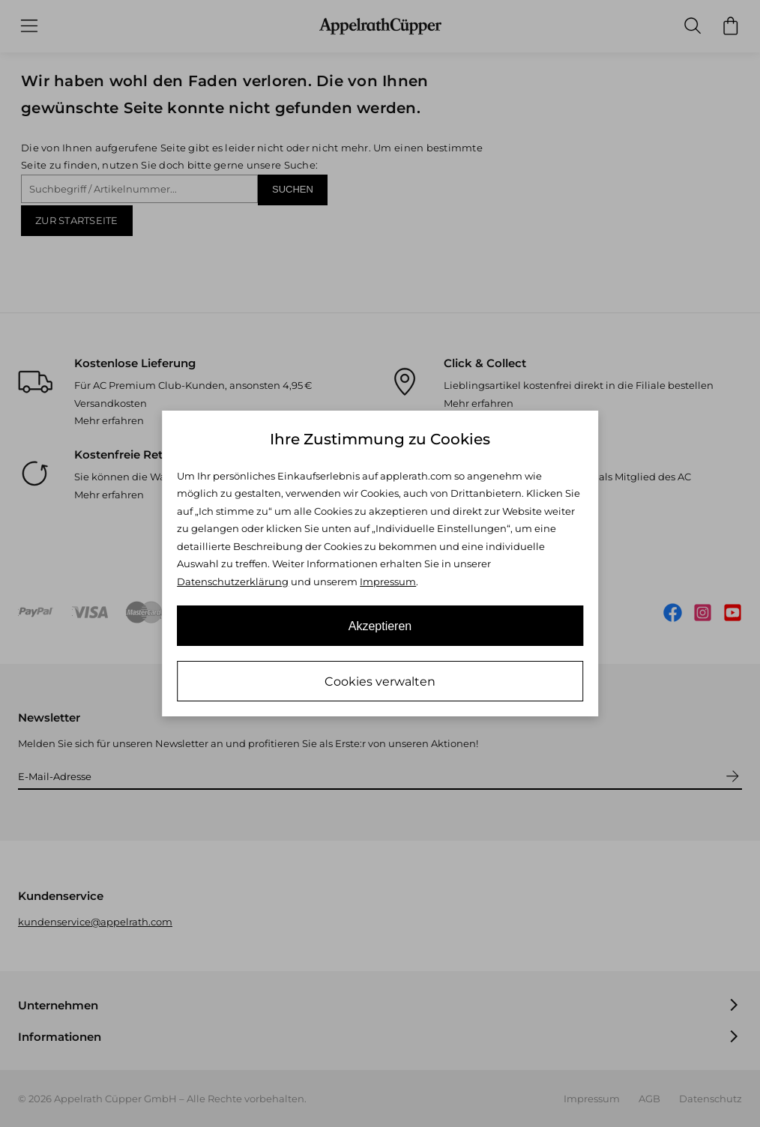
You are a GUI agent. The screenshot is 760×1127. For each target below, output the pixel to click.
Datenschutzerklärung (233, 581)
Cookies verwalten (380, 681)
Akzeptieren (380, 626)
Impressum (388, 581)
